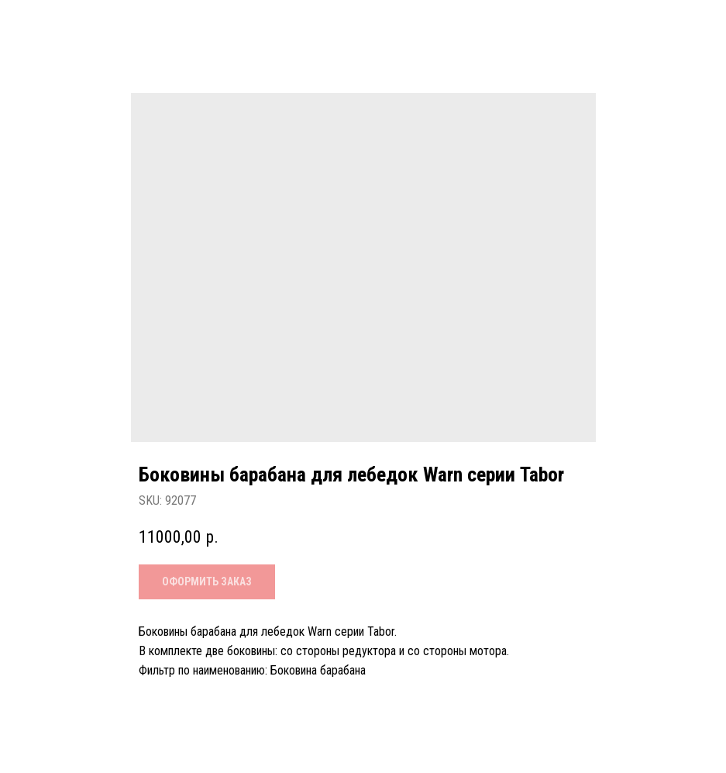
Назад (46, 24)
